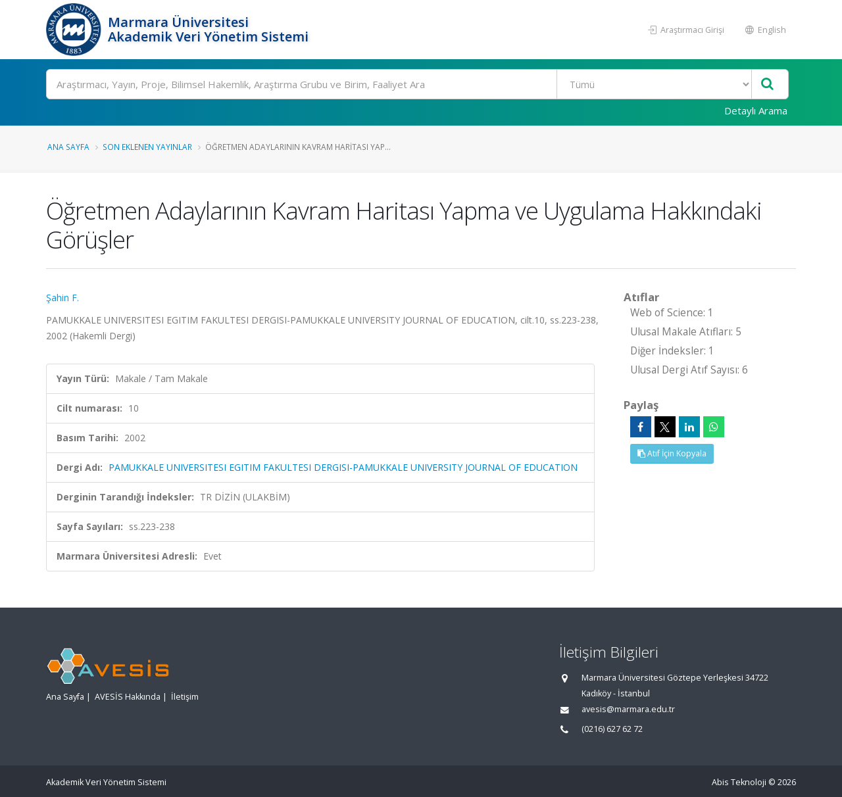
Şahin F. (62, 297)
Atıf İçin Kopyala (671, 453)
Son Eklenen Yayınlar (147, 146)
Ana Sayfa (68, 146)
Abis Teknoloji (739, 782)
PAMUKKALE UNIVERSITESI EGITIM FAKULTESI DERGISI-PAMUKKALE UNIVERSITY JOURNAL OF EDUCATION (343, 467)
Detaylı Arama (755, 110)
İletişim (185, 696)
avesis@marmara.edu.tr (628, 709)
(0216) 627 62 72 (612, 729)
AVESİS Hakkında (128, 696)
